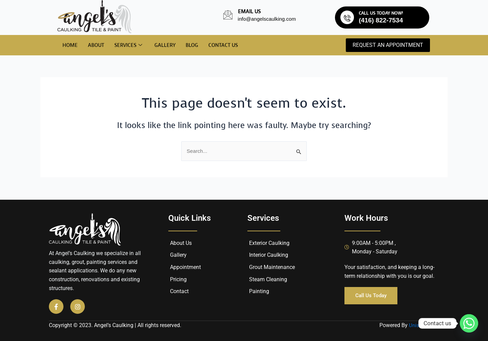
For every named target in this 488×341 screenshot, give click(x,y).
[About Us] (206, 243)
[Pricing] (206, 279)
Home (70, 45)
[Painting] (290, 291)
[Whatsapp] (469, 323)
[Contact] (206, 291)
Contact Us (223, 45)
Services (128, 45)
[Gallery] (206, 255)
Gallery (164, 45)
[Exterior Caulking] (290, 243)
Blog (192, 45)
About (96, 45)
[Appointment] (206, 267)
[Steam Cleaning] (290, 279)
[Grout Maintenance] (290, 267)
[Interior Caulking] (290, 255)
